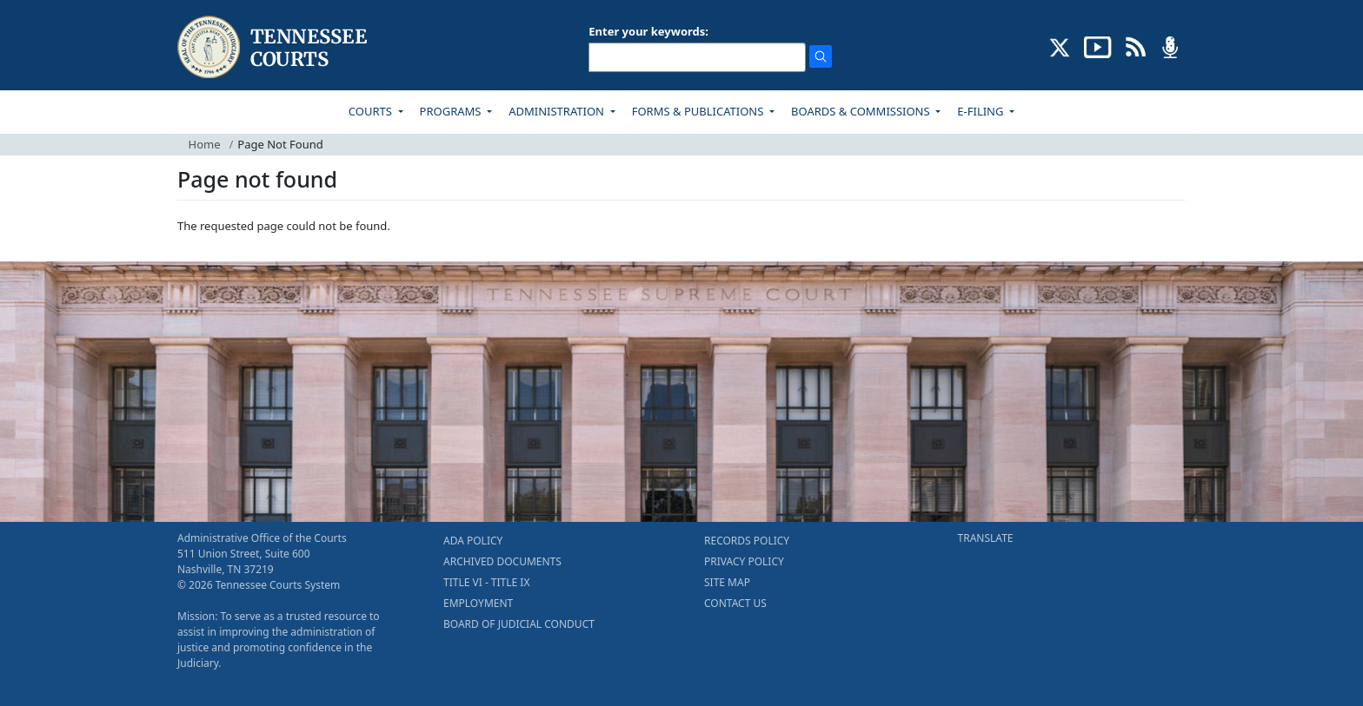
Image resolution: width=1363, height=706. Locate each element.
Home (205, 144)
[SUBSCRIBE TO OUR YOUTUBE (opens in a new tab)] (1098, 46)
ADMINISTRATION (558, 111)
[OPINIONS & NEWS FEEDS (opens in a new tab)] (1136, 46)
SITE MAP (727, 582)
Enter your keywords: (648, 31)
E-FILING (982, 111)
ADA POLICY (472, 540)
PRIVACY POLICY (744, 561)
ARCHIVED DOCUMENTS (502, 561)
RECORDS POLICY (746, 540)
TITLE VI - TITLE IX (486, 582)
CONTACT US (735, 603)
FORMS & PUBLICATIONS (699, 111)
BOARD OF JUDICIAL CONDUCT (519, 624)
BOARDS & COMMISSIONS (862, 111)
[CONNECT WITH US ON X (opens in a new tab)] (1060, 46)
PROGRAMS (452, 111)
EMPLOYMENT (478, 603)
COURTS (372, 111)
